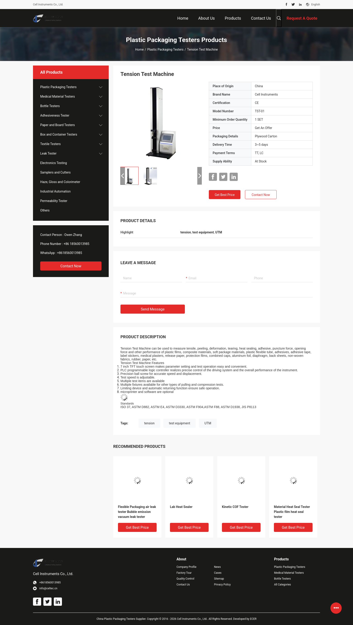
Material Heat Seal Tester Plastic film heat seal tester (292, 512)
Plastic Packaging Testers (165, 49)
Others (44, 210)
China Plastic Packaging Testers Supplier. (121, 618)
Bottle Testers (50, 106)
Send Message (153, 309)
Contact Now (70, 266)
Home (139, 49)
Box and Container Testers (58, 134)
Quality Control (185, 578)
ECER (253, 618)
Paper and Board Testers (57, 125)
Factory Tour (184, 572)
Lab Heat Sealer (181, 507)
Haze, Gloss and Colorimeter (60, 182)
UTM (208, 423)
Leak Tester (48, 153)
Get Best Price (225, 195)
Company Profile (186, 567)
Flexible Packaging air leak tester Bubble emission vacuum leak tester (137, 512)
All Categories (282, 584)
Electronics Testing (53, 163)
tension (149, 423)
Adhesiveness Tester (54, 115)
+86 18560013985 (76, 244)
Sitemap (219, 578)
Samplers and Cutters (55, 172)
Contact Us (183, 584)
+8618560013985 (69, 253)
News (217, 567)
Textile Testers (50, 144)
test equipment (179, 423)
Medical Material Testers (57, 96)
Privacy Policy (222, 584)
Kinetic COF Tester (235, 507)
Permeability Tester (53, 201)
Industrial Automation (55, 191)
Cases (217, 572)
